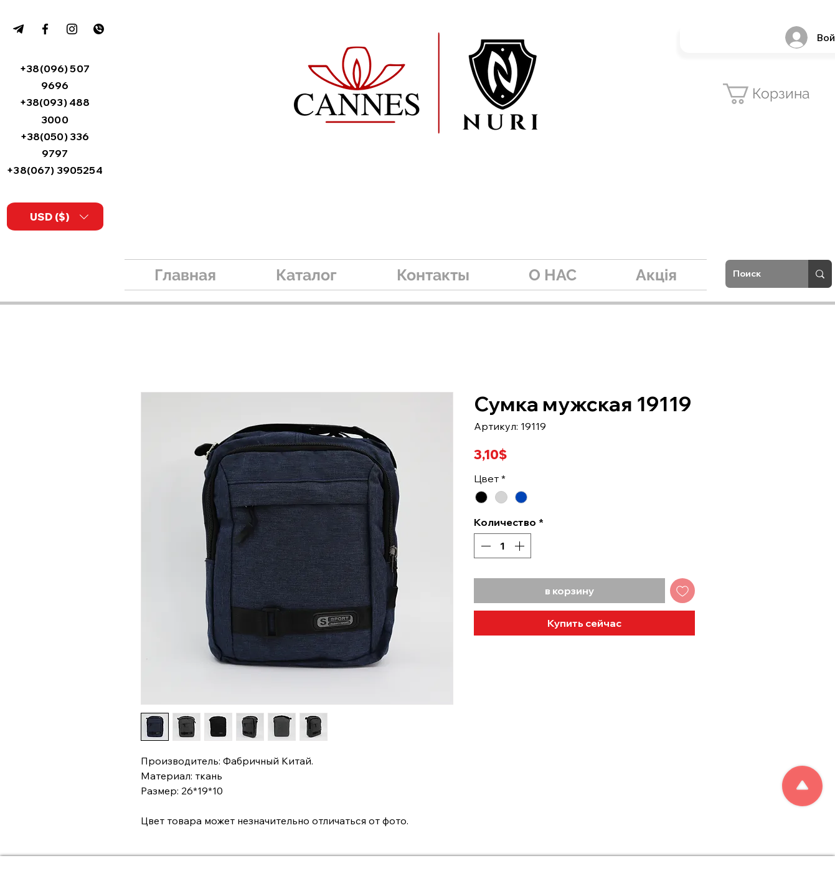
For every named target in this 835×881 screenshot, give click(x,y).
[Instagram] (72, 29)
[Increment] (520, 546)
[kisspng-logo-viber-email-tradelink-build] (99, 29)
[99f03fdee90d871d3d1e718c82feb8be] (18, 29)
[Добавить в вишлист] (682, 590)
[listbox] (59, 216)
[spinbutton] (502, 546)
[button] (59, 216)
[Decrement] (484, 546)
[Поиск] (757, 274)
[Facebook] (45, 29)
